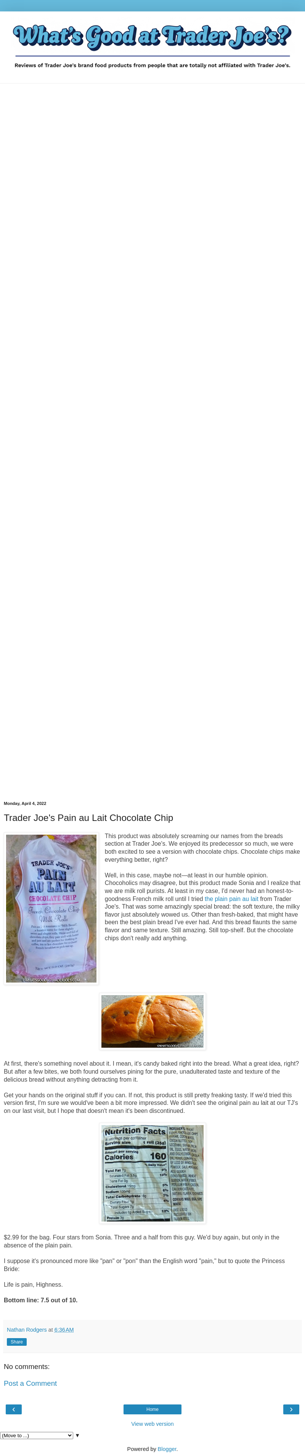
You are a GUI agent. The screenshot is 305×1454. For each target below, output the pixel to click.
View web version (152, 1424)
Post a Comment (30, 1383)
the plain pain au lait (231, 899)
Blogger (167, 1449)
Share (17, 1342)
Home (152, 1409)
